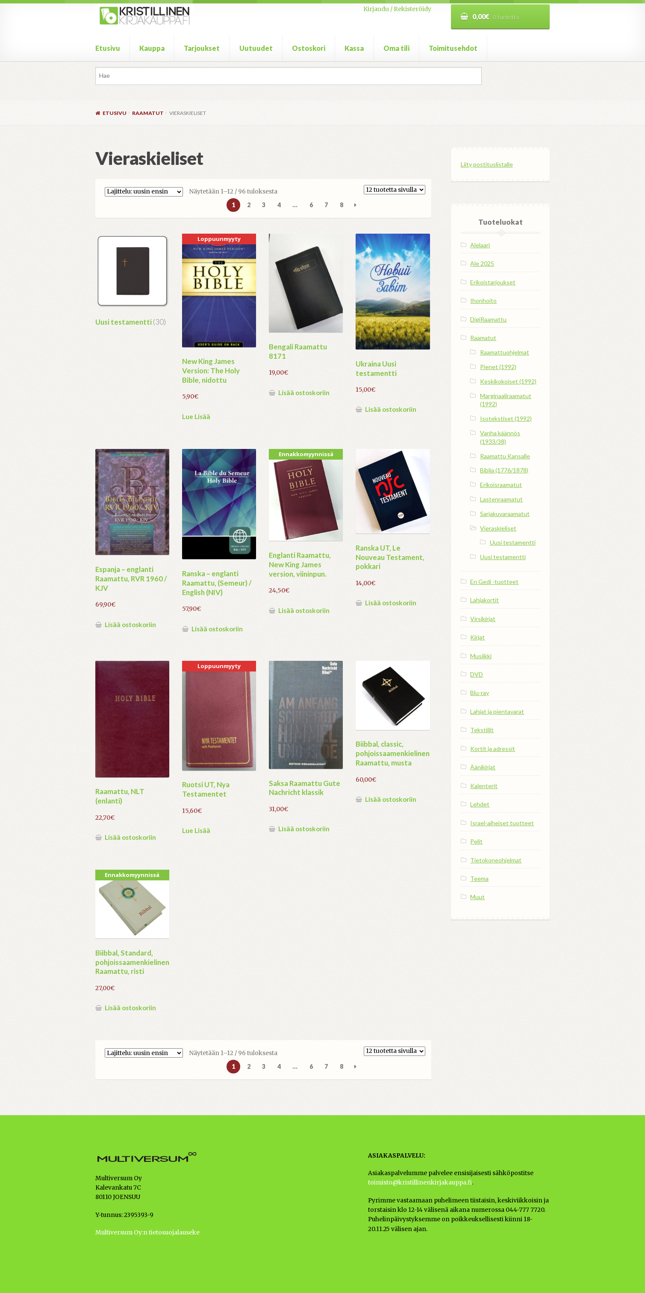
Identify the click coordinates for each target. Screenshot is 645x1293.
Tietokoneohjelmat (495, 860)
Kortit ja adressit (492, 748)
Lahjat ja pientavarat (497, 711)
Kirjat (477, 637)
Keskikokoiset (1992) (508, 381)
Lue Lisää (196, 416)
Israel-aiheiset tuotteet (502, 823)
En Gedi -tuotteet (494, 581)
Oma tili (396, 48)
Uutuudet (256, 48)
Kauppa (152, 48)
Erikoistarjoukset (492, 282)
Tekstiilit (482, 729)
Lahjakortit (484, 600)
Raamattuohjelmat (504, 352)
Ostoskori (308, 48)
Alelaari (480, 245)
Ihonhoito (483, 300)
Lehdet (479, 804)
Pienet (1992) (498, 366)
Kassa (354, 48)
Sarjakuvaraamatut (505, 513)
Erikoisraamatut (501, 484)
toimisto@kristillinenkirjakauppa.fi (420, 1182)
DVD (476, 674)
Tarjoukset (202, 48)
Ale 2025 (482, 263)
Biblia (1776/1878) (504, 470)
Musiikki (481, 656)
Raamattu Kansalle (505, 456)
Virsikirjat (482, 618)
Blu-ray (479, 692)
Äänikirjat (482, 767)
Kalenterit (484, 785)
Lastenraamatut (501, 499)
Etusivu (107, 48)
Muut (477, 896)
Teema (479, 878)
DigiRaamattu (488, 319)
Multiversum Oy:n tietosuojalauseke (147, 1232)
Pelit (476, 841)
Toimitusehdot (453, 48)
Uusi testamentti (513, 542)
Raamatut (148, 113)
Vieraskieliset (498, 528)
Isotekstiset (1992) (506, 418)
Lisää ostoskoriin (304, 392)
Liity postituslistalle (487, 164)
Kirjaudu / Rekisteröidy (397, 9)
